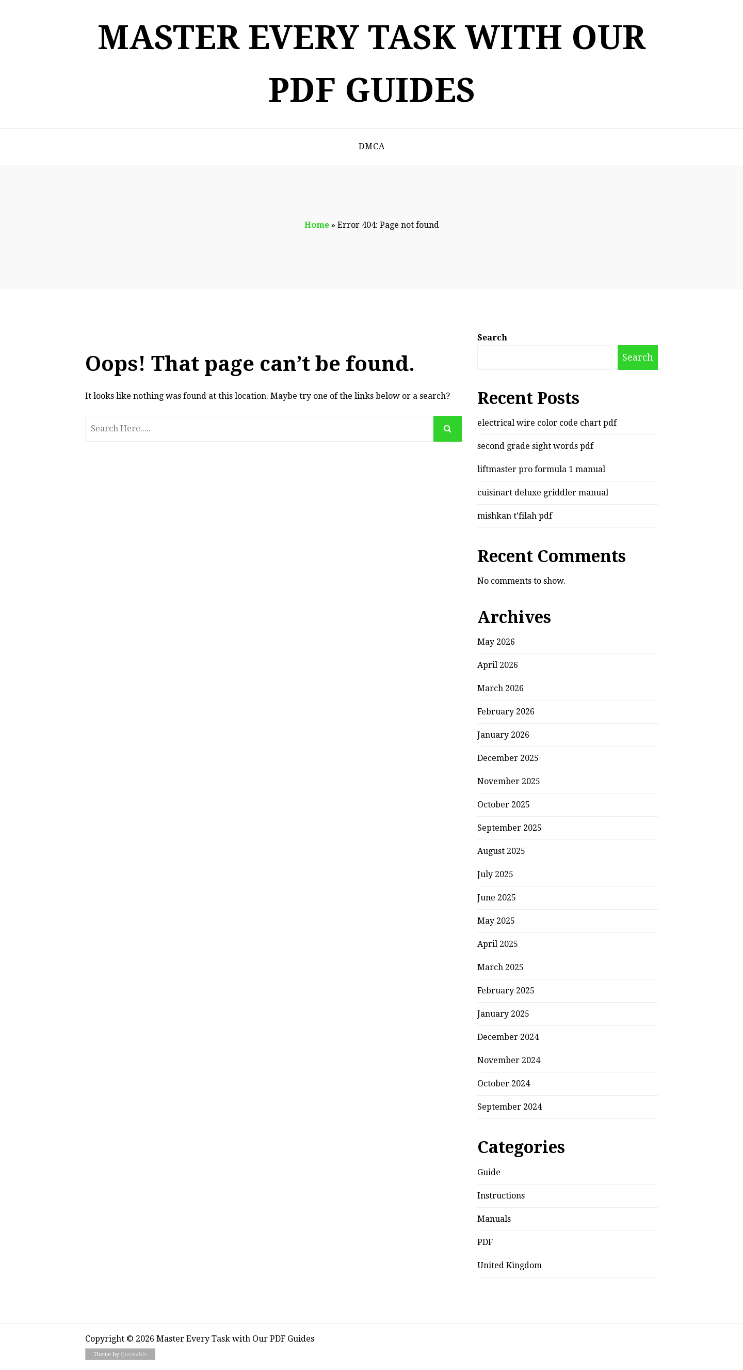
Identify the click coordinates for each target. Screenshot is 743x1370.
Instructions (501, 1196)
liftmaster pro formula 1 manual (541, 469)
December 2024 (508, 1037)
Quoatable (134, 1354)
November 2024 (508, 1060)
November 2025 (508, 781)
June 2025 (496, 897)
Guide (488, 1172)
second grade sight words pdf (535, 446)
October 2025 (503, 804)
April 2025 (497, 944)
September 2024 (509, 1107)
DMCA (372, 146)
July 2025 (495, 874)
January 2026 (503, 735)
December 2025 (508, 758)
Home (316, 225)
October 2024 (503, 1083)
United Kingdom (509, 1265)
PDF (485, 1242)
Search (492, 338)
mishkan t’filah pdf (514, 516)
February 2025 (506, 990)
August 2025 (501, 851)
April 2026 (497, 665)
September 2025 (509, 828)
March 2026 (500, 688)
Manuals (494, 1219)
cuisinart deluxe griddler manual (542, 492)
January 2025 (503, 1014)
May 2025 (496, 921)
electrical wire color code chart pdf (547, 423)
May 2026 (496, 642)
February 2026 (506, 712)
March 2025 (500, 967)
